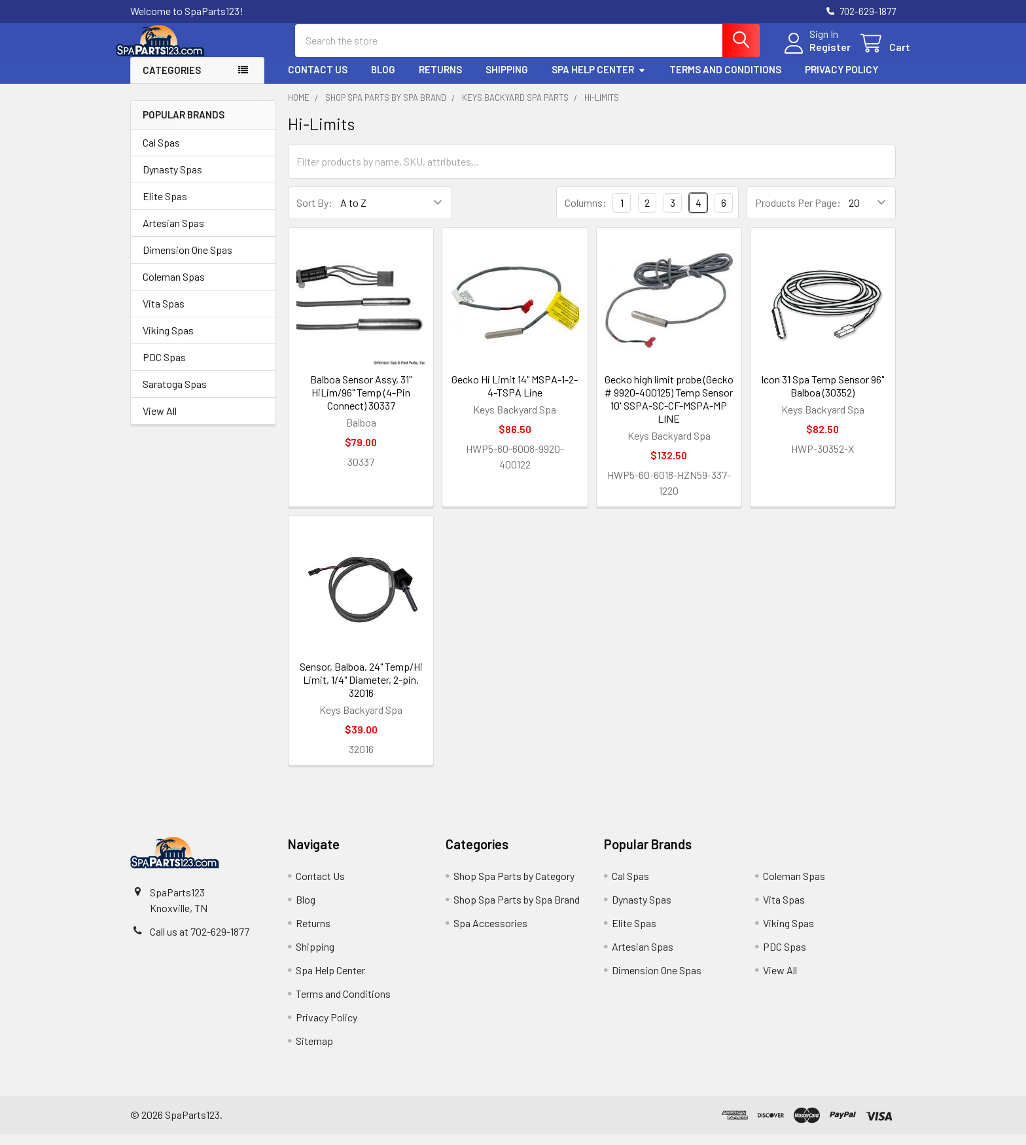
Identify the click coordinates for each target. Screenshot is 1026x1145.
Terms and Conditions (725, 80)
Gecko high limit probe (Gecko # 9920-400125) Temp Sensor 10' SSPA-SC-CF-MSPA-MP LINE (669, 409)
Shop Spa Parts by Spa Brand (516, 910)
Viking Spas (168, 340)
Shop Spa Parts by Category (514, 886)
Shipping (507, 80)
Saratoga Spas (175, 394)
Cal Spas (161, 153)
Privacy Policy (841, 80)
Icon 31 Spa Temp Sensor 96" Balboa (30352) (822, 396)
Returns (440, 80)
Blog (383, 80)
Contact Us (317, 80)
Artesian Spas (173, 233)
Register (815, 54)
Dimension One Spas (187, 260)
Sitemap (314, 1051)
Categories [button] (172, 81)
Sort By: (314, 213)
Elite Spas (165, 206)
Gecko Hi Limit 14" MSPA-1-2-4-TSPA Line (514, 396)
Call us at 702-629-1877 (199, 942)
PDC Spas (164, 367)
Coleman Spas (174, 287)
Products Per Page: (798, 213)
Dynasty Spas (172, 179)
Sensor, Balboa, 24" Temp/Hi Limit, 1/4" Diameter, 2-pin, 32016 (361, 690)
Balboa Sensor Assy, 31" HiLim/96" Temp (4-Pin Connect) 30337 (361, 402)
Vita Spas (164, 314)
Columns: (586, 213)
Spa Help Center (599, 80)
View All (160, 421)
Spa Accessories (490, 933)
